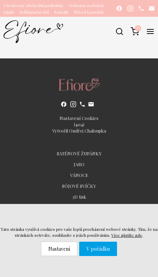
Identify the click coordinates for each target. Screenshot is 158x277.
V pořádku (98, 249)
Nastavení (59, 249)
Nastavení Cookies (79, 118)
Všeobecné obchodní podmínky (34, 5)
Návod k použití (88, 12)
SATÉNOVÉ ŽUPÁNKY (79, 153)
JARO (79, 164)
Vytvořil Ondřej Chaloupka (79, 131)
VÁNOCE (79, 175)
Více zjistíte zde (126, 235)
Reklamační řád (34, 12)
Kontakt (61, 12)
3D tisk (79, 197)
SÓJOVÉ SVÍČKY (79, 186)
